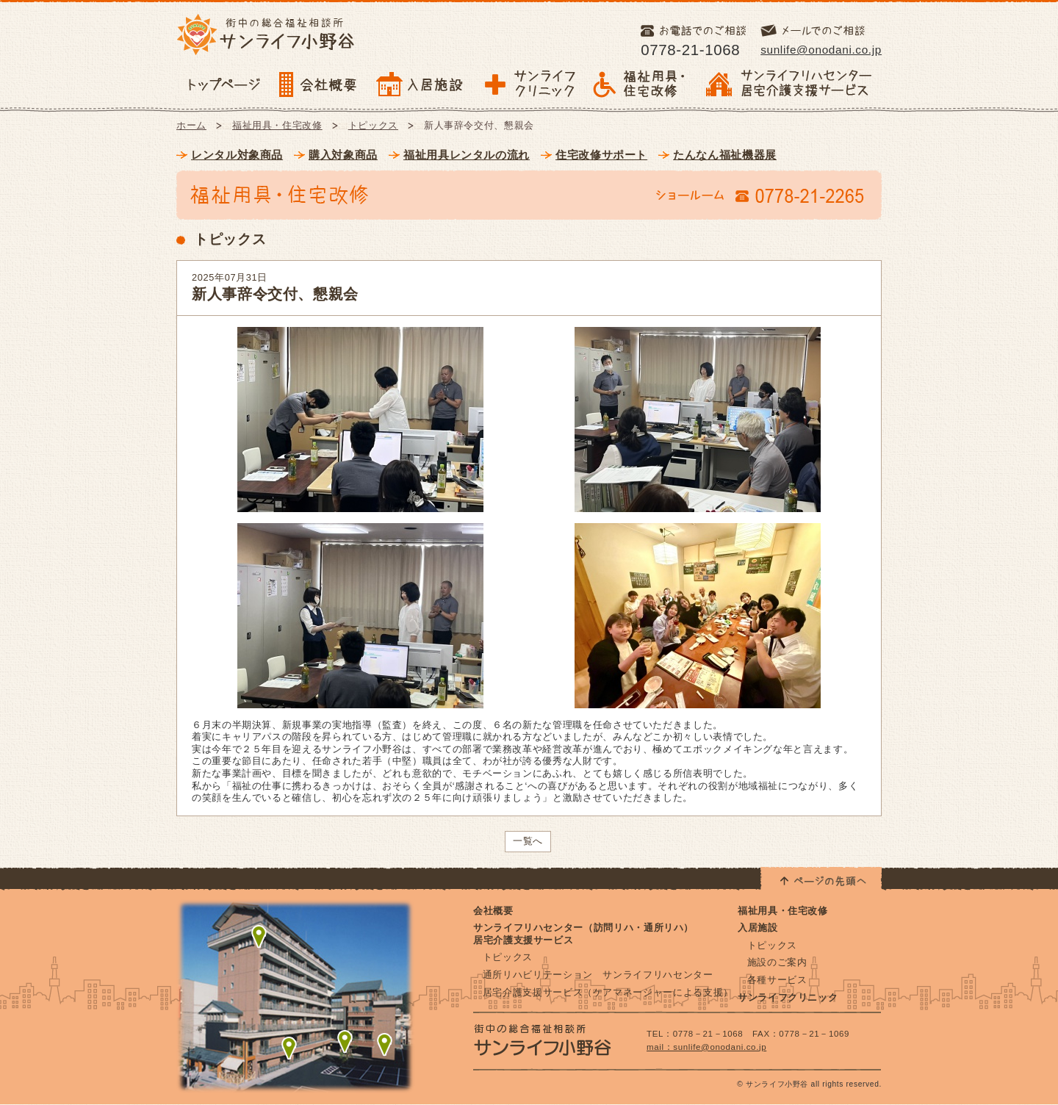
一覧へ (528, 840)
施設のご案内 (777, 962)
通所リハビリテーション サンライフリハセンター (598, 974)
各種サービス (777, 979)
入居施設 (758, 927)
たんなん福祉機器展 (725, 154)
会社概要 (493, 910)
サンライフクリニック (788, 997)
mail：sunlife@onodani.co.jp (706, 1047)
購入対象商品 (343, 154)
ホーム (191, 125)
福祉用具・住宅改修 (277, 125)
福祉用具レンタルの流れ (466, 154)
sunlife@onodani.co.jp (821, 49)
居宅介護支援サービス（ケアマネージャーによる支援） (608, 992)
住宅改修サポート (601, 154)
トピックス (373, 125)
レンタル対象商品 (237, 154)
